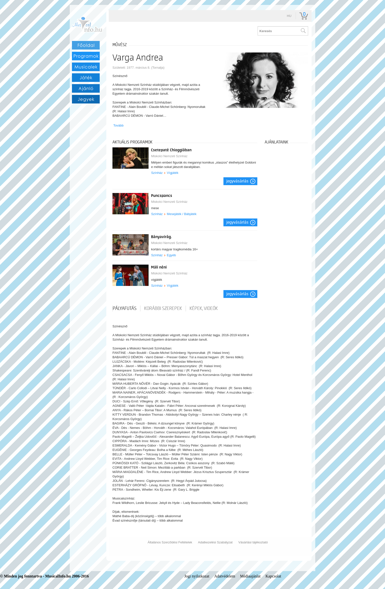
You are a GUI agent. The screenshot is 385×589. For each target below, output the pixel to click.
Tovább (118, 125)
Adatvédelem (224, 576)
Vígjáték (173, 173)
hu (289, 16)
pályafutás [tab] (125, 308)
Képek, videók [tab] (204, 308)
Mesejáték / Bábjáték (182, 214)
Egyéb (171, 255)
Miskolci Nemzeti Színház (169, 156)
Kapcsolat (273, 576)
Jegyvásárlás (237, 181)
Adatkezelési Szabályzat (215, 542)
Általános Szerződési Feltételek (170, 542)
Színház (157, 173)
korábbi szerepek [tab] (163, 308)
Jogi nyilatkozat (196, 576)
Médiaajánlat (250, 576)
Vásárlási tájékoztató (253, 542)
